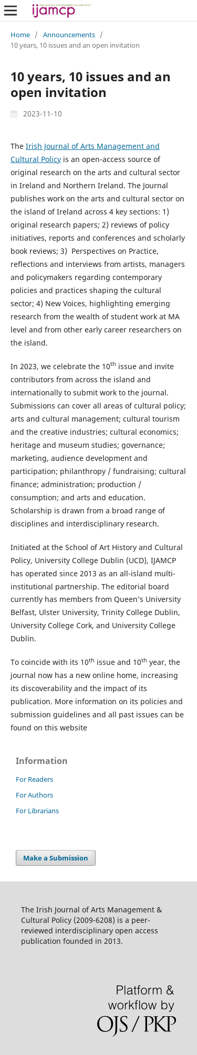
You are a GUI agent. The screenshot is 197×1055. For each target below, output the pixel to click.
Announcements (69, 34)
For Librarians (37, 810)
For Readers (34, 779)
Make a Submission (55, 858)
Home (20, 34)
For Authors (34, 795)
